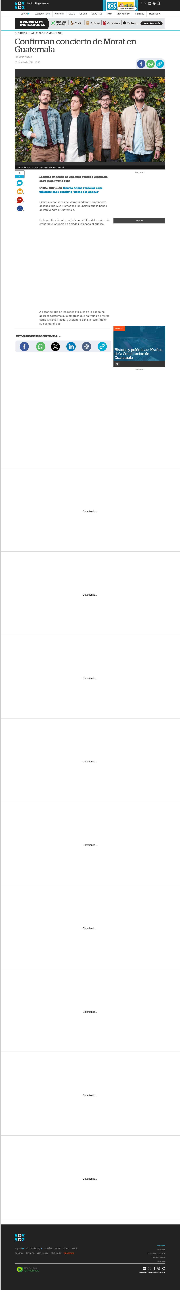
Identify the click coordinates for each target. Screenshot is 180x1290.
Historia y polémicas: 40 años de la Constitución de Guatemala (138, 353)
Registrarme (41, 3)
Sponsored (69, 1253)
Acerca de (161, 1250)
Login (30, 3)
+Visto (139, 221)
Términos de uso (158, 1257)
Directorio (161, 1261)
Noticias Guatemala (29, 33)
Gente (58, 33)
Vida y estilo (123, 14)
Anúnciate (161, 1246)
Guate (72, 14)
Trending (139, 14)
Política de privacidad (156, 1254)
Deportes (97, 14)
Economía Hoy (42, 14)
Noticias (59, 14)
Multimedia (56, 1253)
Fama (109, 14)
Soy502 (25, 14)
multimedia (154, 14)
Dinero (83, 14)
